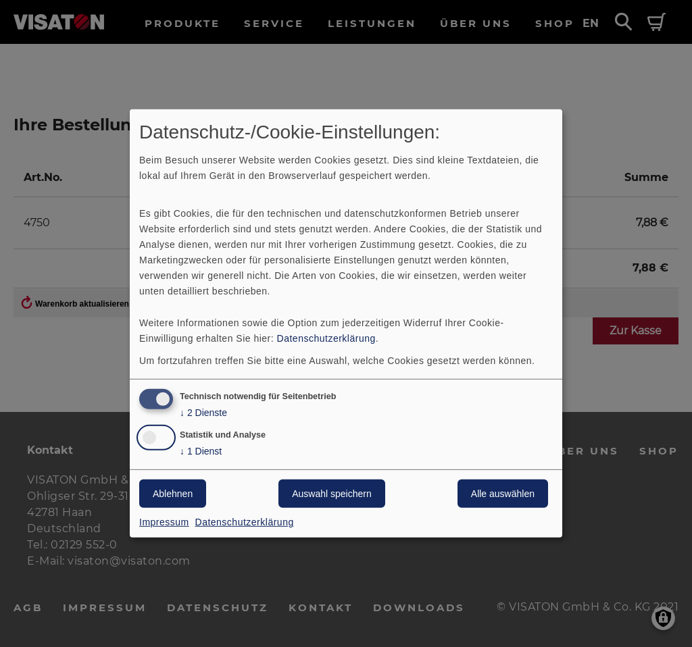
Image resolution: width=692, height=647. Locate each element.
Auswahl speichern (332, 493)
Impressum (164, 522)
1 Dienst (201, 451)
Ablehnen (173, 493)
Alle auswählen (503, 493)
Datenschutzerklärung (326, 337)
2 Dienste (203, 412)
